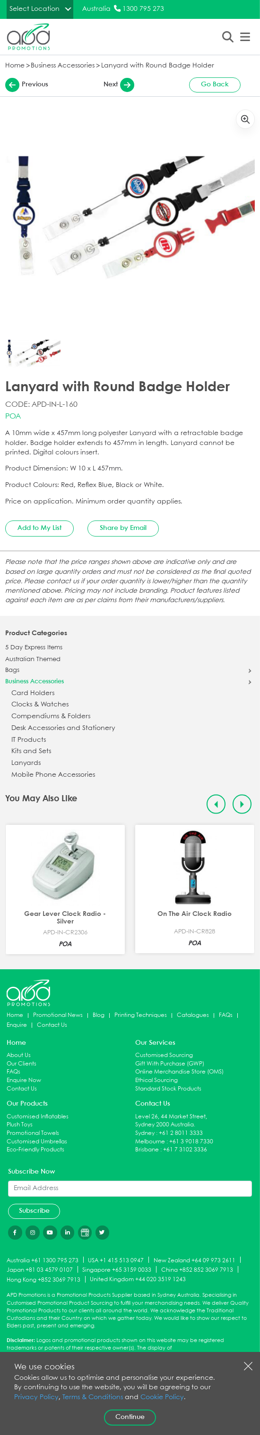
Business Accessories (63, 66)
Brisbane (147, 1149)
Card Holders (32, 693)
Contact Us (52, 1025)
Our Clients (21, 1063)
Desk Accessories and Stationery (63, 728)
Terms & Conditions (92, 1397)
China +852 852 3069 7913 (197, 1270)
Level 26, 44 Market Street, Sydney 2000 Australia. (171, 1121)
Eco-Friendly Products (35, 1149)
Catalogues (193, 1015)
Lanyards (26, 763)
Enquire (17, 1025)
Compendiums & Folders (50, 716)
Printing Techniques (140, 1015)
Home (15, 66)
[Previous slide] (216, 804)
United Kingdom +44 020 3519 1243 (138, 1279)
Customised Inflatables (38, 1116)
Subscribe (34, 1211)
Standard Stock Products (168, 1088)
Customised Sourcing (164, 1055)
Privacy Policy (36, 1397)
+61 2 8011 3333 (181, 1133)
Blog (98, 1015)
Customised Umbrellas (37, 1141)
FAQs (226, 1015)
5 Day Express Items (33, 648)
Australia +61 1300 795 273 (42, 1260)
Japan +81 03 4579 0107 (40, 1270)
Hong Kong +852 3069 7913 (43, 1280)
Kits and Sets (31, 751)
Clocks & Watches (40, 705)
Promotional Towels (33, 1133)
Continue (130, 1417)
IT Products (28, 740)
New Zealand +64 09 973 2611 (194, 1260)
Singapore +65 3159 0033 (116, 1270)
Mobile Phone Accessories (53, 775)
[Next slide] (242, 804)
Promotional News (58, 1015)
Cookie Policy (162, 1397)
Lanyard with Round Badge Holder (157, 66)
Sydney (145, 1133)
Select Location (34, 9)
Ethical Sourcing (156, 1080)
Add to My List (39, 528)
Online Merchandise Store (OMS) (179, 1071)
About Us (19, 1055)
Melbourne (150, 1141)
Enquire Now (24, 1080)
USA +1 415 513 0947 (116, 1260)
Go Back (215, 84)
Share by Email (123, 528)
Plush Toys (20, 1124)
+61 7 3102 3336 (185, 1149)
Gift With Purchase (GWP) (169, 1063)
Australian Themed (33, 660)
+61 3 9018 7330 (191, 1141)
